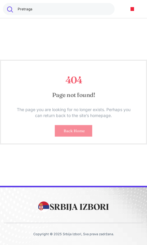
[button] (132, 9)
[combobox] (59, 9)
